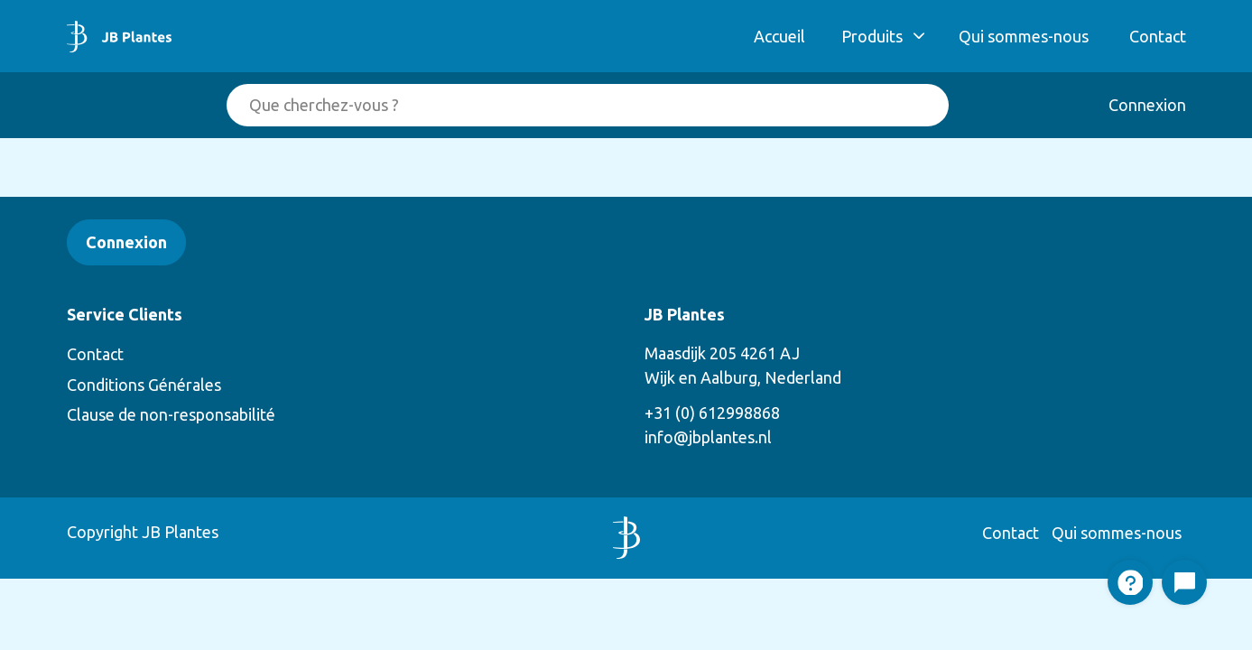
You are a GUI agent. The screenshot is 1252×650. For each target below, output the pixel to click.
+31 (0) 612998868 (712, 413)
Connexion (1147, 105)
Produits (872, 36)
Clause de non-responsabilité (171, 414)
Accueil (779, 36)
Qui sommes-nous (1024, 36)
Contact (1157, 36)
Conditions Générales (144, 385)
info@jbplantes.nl (708, 437)
